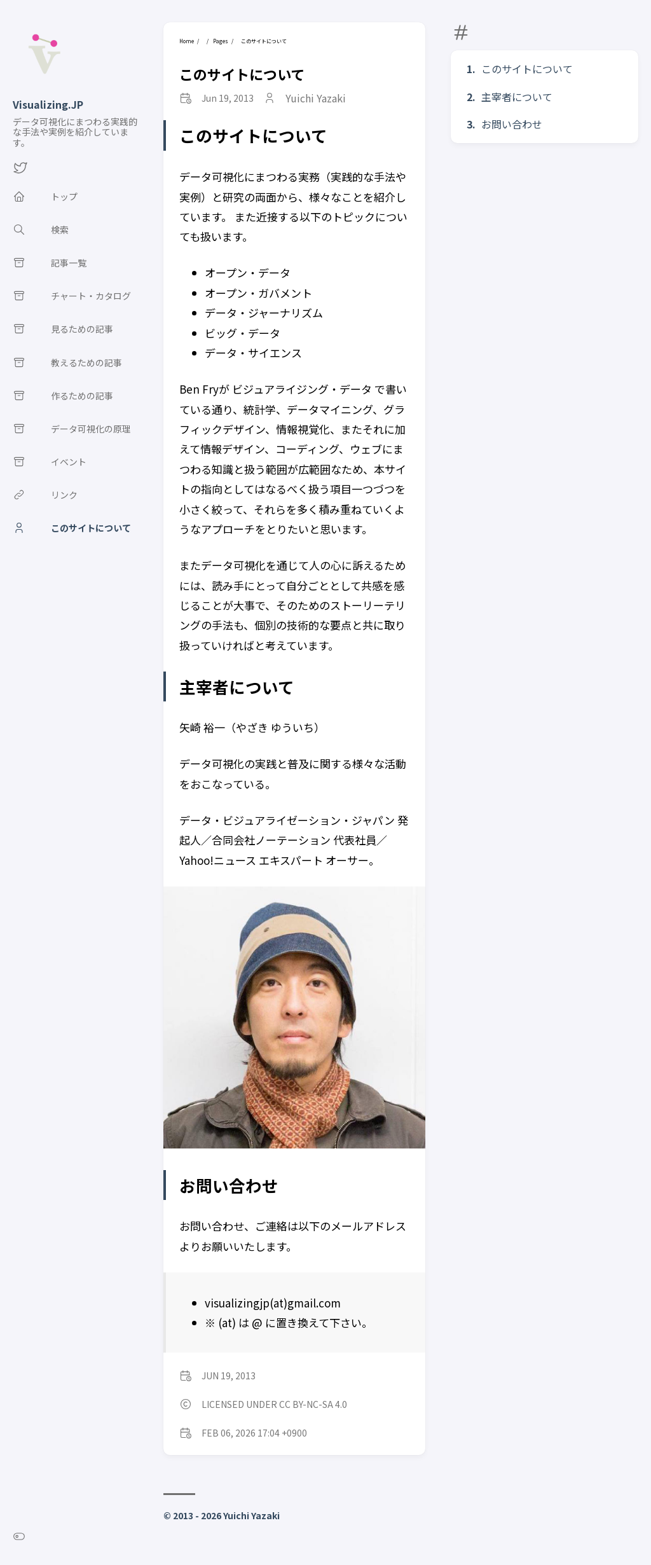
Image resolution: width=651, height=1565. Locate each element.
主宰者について (516, 96)
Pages (220, 41)
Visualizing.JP (48, 104)
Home (186, 41)
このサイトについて (527, 68)
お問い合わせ (511, 124)
